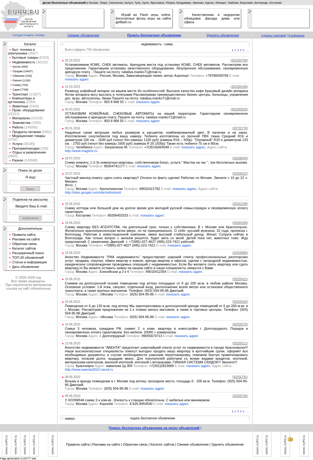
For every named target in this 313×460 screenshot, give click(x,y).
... (248, 50)
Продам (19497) (23, 71)
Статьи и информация (29, 262)
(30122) (41, 62)
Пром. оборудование (28, 110)
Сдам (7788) (20, 89)
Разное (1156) (21, 80)
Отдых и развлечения (29, 152)
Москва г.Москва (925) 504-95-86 (115, 294)
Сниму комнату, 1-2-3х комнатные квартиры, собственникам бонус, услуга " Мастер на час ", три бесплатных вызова (156, 162)
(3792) (13, 139)
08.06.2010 (72, 377)
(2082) (46, 132)
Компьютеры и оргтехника (21, 100)
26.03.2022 (72, 60)
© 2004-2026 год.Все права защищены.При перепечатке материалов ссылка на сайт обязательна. (29, 283)
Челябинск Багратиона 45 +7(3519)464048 (123, 147)
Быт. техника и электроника (21, 51)
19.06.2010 (72, 222)
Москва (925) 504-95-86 (102, 388)
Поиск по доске (30, 170)
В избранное (297, 35)
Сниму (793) (20, 85)
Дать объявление (25, 267)
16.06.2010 (72, 279)
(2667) (32, 53)
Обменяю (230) (22, 75)
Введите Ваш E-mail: (31, 206)
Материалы (21, 118)
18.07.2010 (72, 158)
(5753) (44, 57)
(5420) (33, 106)
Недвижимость (23, 62)
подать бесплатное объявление (152, 418)
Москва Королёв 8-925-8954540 (115, 404)
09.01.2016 (72, 128)
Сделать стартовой (273, 35)
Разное (17, 160)
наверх (70, 418)
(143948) (30, 160)
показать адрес (77, 79)
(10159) (36, 118)
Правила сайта (24, 234)
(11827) (34, 94)
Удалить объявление (222, 35)
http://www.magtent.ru (81, 151)
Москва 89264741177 (101, 166)
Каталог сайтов (24, 248)
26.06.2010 (72, 204)
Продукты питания (26, 132)
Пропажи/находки (26, 148)
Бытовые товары (25, 57)
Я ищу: (31, 177)
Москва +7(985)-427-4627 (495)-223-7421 (116, 245)
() (239, 60)
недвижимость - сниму (157, 44)
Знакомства (21, 122)
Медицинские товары (29, 136)
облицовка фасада (200, 18)
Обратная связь (24, 244)
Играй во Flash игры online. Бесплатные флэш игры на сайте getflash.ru (143, 18)
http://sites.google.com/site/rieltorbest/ (93, 192)
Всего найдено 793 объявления (87, 49)
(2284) (30, 102)
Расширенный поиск (28, 253)
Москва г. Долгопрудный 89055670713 (120, 336)
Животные (20, 106)
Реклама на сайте (26, 239)
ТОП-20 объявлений (28, 257)
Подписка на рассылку (30, 199)
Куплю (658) (20, 66)
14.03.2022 (72, 86)
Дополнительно (30, 228)
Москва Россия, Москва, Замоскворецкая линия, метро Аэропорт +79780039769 (152, 75)
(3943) (13, 156)
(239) (43, 148)
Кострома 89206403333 (102, 215)
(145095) (30, 127)
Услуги (17, 144)
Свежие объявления (83, 35)
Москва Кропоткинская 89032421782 (118, 189)
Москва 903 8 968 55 (100, 102)
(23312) (14, 114)
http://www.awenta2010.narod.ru (89, 369)
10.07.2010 (72, 173)
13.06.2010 (72, 343)
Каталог (30, 44)
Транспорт (20, 94)
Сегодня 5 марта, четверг (28, 35)
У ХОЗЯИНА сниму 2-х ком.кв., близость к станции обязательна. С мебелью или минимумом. (137, 400)
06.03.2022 (72, 109)
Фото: (69, 185)
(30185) (28, 144)
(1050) (35, 122)
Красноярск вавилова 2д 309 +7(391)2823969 (125, 366)
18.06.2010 (72, 252)
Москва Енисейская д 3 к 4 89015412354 (122, 271)
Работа (17, 127)
